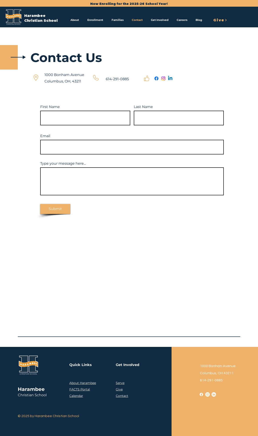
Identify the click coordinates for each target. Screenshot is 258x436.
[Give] (220, 20)
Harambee (35, 16)
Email (45, 136)
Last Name (143, 107)
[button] (75, 20)
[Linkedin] (170, 78)
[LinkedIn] (214, 394)
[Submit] (55, 209)
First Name (50, 107)
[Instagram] (163, 78)
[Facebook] (156, 78)
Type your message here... (63, 163)
